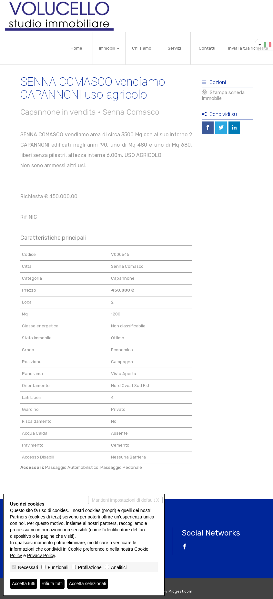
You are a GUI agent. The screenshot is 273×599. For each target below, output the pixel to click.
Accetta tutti (23, 583)
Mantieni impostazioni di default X (125, 500)
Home (76, 48)
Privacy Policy (41, 555)
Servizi (174, 48)
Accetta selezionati (88, 583)
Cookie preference (86, 549)
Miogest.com (180, 591)
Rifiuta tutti (52, 583)
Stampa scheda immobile (223, 95)
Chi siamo (141, 48)
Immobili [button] (109, 48)
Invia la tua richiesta (248, 48)
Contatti (207, 48)
